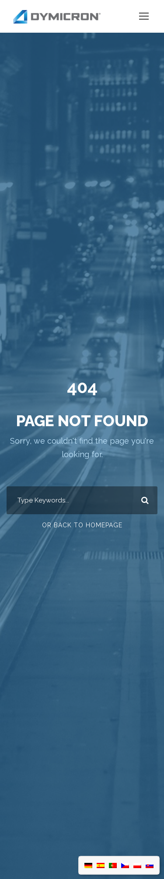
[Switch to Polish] (137, 865)
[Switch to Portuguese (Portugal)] (113, 865)
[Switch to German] (88, 865)
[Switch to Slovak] (149, 865)
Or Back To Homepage (82, 525)
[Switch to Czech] (125, 865)
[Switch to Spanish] (100, 865)
